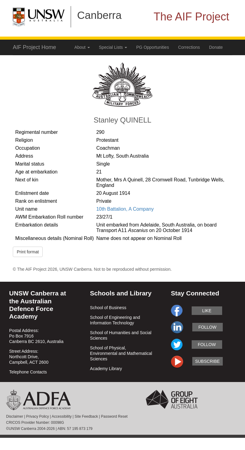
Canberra (99, 15)
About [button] (82, 47)
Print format (28, 251)
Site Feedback (86, 416)
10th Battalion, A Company (125, 209)
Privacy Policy (37, 416)
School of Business (108, 307)
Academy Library (106, 368)
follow (207, 327)
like (206, 310)
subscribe (207, 361)
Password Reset (114, 416)
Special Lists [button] (113, 47)
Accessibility (62, 416)
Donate (216, 47)
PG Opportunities (152, 47)
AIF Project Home (34, 47)
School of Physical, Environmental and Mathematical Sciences (121, 353)
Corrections (189, 47)
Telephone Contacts (28, 372)
